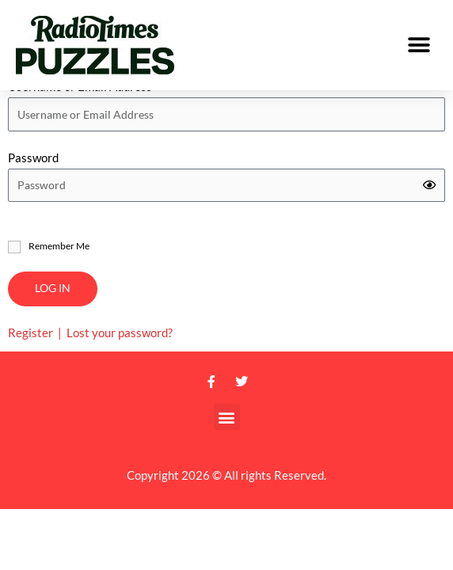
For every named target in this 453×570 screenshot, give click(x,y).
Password (33, 181)
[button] (419, 45)
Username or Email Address (80, 109)
